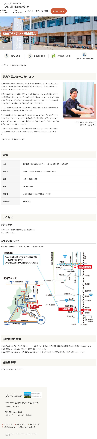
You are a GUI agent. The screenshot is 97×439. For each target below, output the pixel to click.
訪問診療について (9, 427)
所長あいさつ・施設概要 (27, 427)
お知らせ (30, 11)
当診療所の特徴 (35, 424)
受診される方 (21, 424)
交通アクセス (58, 11)
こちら (9, 369)
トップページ (5, 65)
